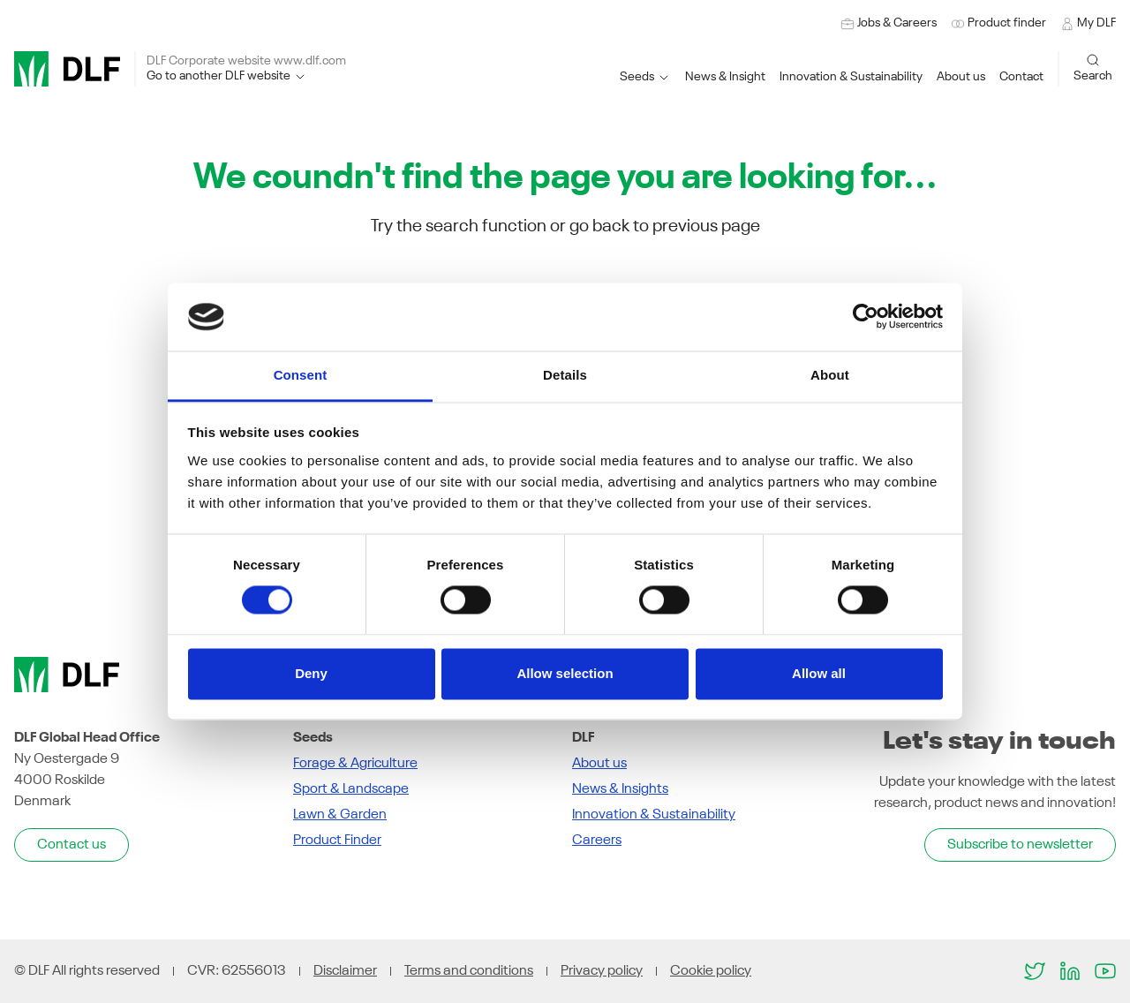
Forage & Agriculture (355, 764)
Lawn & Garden (340, 815)
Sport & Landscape (351, 789)
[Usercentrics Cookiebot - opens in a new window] (865, 317)
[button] (851, 77)
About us (599, 764)
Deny (311, 673)
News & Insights (620, 789)
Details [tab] (565, 374)
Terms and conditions (468, 971)
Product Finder (337, 840)
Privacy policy (602, 971)
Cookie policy (710, 971)
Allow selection (564, 673)
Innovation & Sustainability (653, 815)
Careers (597, 840)
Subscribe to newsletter (1020, 845)
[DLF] (67, 69)
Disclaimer (345, 971)
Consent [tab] (301, 374)
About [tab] (829, 374)
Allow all (819, 673)
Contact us (71, 845)
